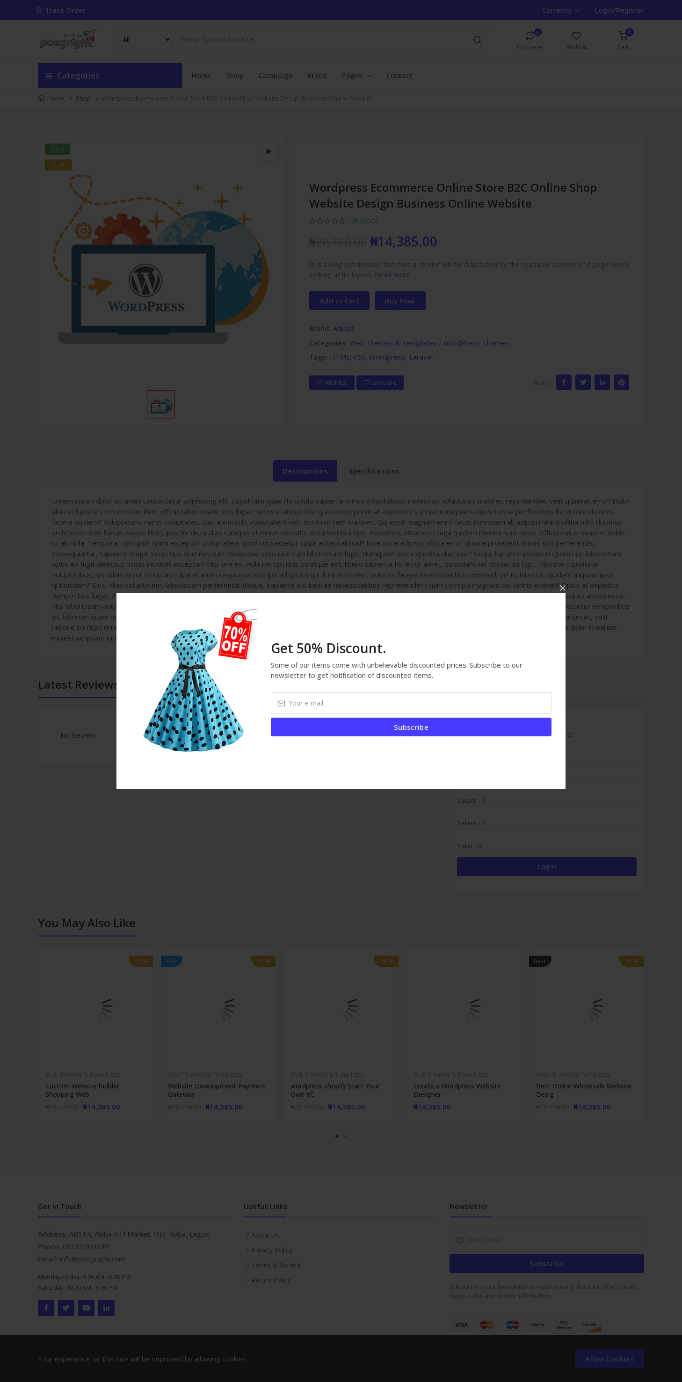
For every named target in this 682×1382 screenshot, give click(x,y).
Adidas (343, 328)
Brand (317, 75)
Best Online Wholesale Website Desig (583, 1090)
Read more (393, 274)
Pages (357, 75)
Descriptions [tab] (305, 470)
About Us (265, 1235)
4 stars (471, 777)
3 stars (471, 800)
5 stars (471, 755)
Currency (560, 9)
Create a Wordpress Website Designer (457, 1090)
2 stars (471, 823)
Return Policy (271, 1279)
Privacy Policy (271, 1249)
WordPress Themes (476, 342)
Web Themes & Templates (393, 342)
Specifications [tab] (373, 470)
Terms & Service (276, 1264)
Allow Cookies (609, 1358)
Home (202, 75)
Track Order (62, 9)
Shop (235, 75)
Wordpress (387, 356)
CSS (359, 356)
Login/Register (619, 9)
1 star (469, 846)
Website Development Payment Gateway (217, 1090)
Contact (399, 75)
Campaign (275, 75)
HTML (340, 356)
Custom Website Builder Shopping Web (82, 1090)
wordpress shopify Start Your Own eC (334, 1090)
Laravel (421, 356)
